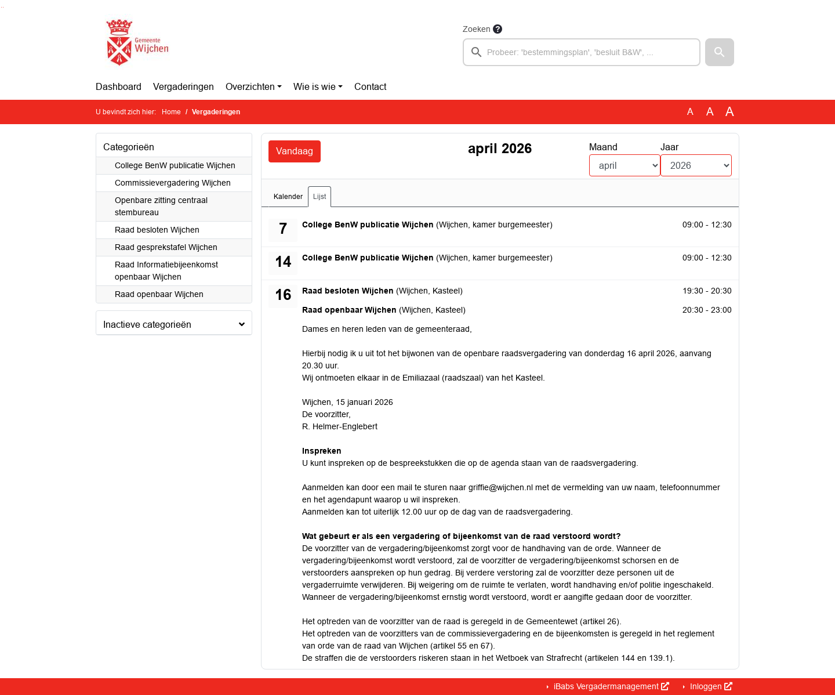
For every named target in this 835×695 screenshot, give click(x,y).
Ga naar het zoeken (1, 7)
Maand (603, 147)
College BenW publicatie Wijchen (175, 165)
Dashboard (118, 87)
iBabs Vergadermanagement (610, 686)
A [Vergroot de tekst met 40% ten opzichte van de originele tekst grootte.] (729, 112)
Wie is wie (314, 87)
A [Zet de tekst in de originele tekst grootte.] (690, 112)
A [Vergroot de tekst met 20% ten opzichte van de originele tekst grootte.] (710, 112)
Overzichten (250, 87)
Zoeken (477, 29)
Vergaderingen (183, 87)
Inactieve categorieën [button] (147, 325)
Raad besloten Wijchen (157, 229)
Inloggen (710, 686)
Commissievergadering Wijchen (173, 182)
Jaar (669, 147)
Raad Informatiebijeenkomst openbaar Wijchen (166, 270)
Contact (370, 87)
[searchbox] (581, 52)
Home (171, 112)
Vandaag (294, 151)
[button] (719, 52)
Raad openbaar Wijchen (159, 294)
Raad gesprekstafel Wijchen (166, 247)
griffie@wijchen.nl (501, 487)
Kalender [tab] (288, 197)
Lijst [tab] (319, 197)
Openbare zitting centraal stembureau (161, 206)
